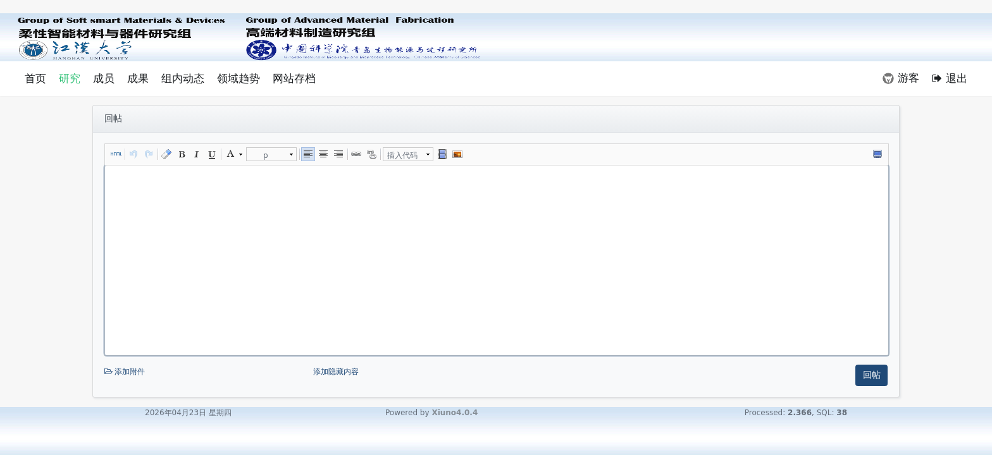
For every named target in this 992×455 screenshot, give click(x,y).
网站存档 (294, 78)
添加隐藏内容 (336, 371)
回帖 (872, 375)
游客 (901, 77)
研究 (69, 78)
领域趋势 (238, 78)
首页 (35, 78)
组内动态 (182, 78)
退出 (949, 78)
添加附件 (207, 372)
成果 (138, 78)
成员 (104, 78)
